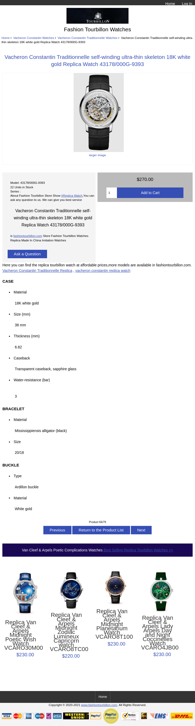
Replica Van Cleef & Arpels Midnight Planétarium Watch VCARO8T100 (111, 624)
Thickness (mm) (27, 336)
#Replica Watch (72, 195)
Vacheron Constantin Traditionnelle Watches (87, 37)
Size (17, 442)
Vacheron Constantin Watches (33, 37)
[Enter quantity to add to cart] (111, 192)
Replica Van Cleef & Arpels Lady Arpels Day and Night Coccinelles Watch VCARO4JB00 (157, 633)
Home (170, 4)
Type (18, 476)
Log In (187, 4)
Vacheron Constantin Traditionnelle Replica (37, 270)
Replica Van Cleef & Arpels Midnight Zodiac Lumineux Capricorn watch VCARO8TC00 (66, 632)
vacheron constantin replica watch (102, 270)
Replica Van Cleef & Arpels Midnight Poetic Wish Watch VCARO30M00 (20, 635)
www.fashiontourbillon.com (99, 705)
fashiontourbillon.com (27, 235)
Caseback (22, 358)
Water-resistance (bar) (33, 380)
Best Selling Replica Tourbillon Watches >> (137, 550)
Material (20, 292)
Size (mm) (22, 314)
